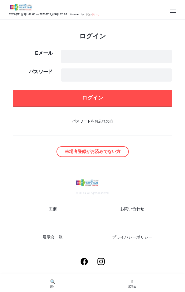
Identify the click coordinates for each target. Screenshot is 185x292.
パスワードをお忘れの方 (92, 121)
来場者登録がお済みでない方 (92, 151)
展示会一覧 (53, 237)
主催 (53, 208)
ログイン (92, 98)
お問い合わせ (132, 208)
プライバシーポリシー (132, 237)
